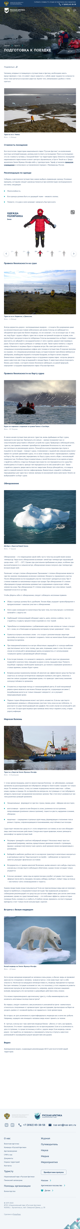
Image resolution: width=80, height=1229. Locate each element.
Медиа (45, 1156)
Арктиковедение (10, 1151)
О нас (7, 1138)
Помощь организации (17, 1185)
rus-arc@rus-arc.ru (62, 1125)
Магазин (44, 1180)
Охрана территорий (12, 1162)
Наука (44, 1150)
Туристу (17, 45)
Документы (8, 1158)
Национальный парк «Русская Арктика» (19, 1176)
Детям (45, 1190)
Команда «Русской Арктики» (15, 1147)
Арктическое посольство (51, 1185)
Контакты (8, 1165)
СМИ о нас (8, 1154)
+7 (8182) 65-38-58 (67, 4)
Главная (7, 45)
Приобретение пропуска (54, 1172)
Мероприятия (49, 1162)
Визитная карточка (11, 1144)
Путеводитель (49, 1144)
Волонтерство (9, 1191)
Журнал (45, 1138)
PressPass (17, 1214)
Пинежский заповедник (13, 1180)
